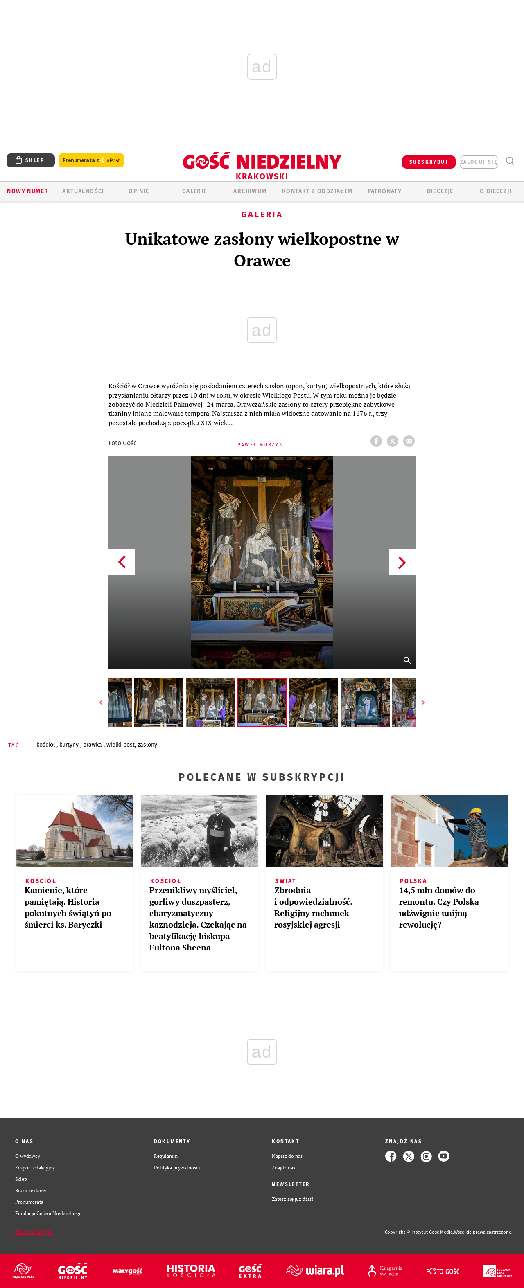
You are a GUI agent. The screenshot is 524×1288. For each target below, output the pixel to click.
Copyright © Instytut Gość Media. (419, 1232)
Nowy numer (27, 191)
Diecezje (440, 191)
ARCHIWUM (250, 191)
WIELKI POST (120, 744)
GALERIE (194, 191)
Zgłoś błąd (34, 1232)
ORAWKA (93, 744)
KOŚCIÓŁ (46, 744)
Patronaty (385, 191)
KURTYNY (69, 744)
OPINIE (139, 191)
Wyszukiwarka (509, 161)
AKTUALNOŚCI (83, 191)
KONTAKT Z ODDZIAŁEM (317, 191)
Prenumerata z (91, 160)
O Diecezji (496, 191)
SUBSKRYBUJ (428, 162)
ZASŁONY (147, 744)
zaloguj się (479, 162)
